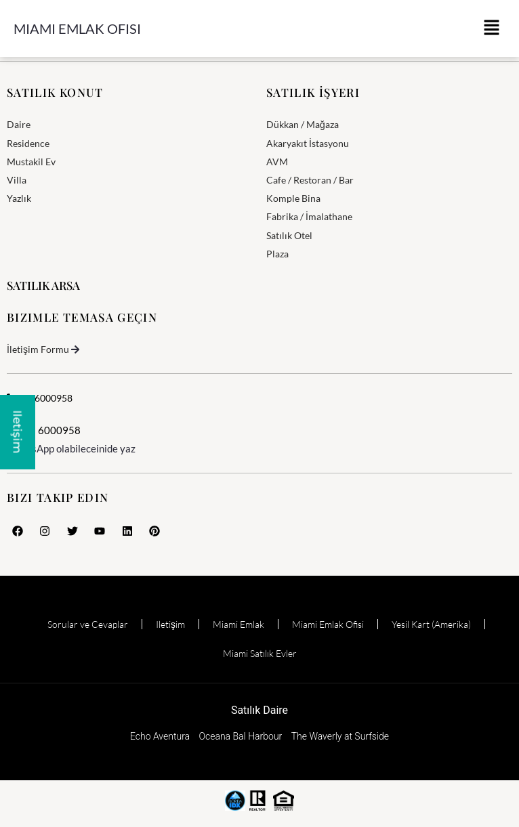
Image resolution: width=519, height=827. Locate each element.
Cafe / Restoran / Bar (310, 180)
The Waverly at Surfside (340, 736)
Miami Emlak (238, 624)
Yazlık (19, 198)
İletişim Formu (38, 349)
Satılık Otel (289, 235)
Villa (16, 180)
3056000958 (39, 398)
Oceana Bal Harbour (241, 736)
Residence (28, 143)
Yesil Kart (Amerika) (431, 624)
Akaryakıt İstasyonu (307, 143)
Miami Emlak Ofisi (77, 28)
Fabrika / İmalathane (309, 216)
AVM (277, 161)
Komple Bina (293, 198)
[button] (491, 28)
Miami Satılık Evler (260, 653)
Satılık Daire (259, 710)
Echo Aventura (160, 736)
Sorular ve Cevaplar (87, 624)
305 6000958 (44, 430)
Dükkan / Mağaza (302, 124)
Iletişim (170, 624)
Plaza (277, 253)
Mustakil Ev (31, 161)
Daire (18, 124)
